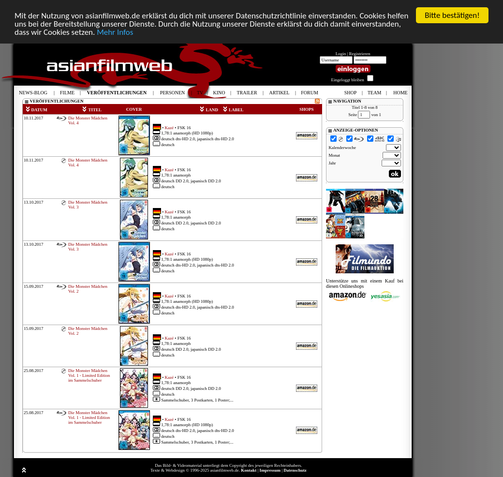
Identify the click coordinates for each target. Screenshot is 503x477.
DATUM (36, 109)
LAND (208, 109)
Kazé (169, 127)
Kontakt (248, 470)
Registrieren (359, 53)
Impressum (270, 470)
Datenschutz (295, 470)
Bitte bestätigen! (452, 15)
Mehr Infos (115, 32)
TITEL (92, 109)
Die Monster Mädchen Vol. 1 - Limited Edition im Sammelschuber (89, 375)
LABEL (233, 109)
